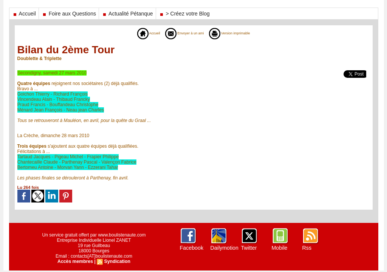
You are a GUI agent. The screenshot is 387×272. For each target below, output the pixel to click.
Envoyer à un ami (182, 33)
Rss (306, 248)
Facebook (191, 248)
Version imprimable (236, 33)
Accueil (24, 14)
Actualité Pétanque (127, 14)
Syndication (117, 261)
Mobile (279, 248)
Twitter (249, 248)
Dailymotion (224, 248)
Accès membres (75, 261)
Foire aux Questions (69, 14)
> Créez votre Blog (184, 14)
